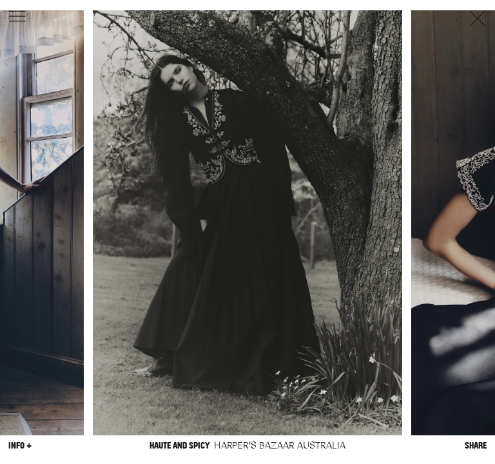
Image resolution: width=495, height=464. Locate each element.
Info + (20, 445)
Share (476, 445)
